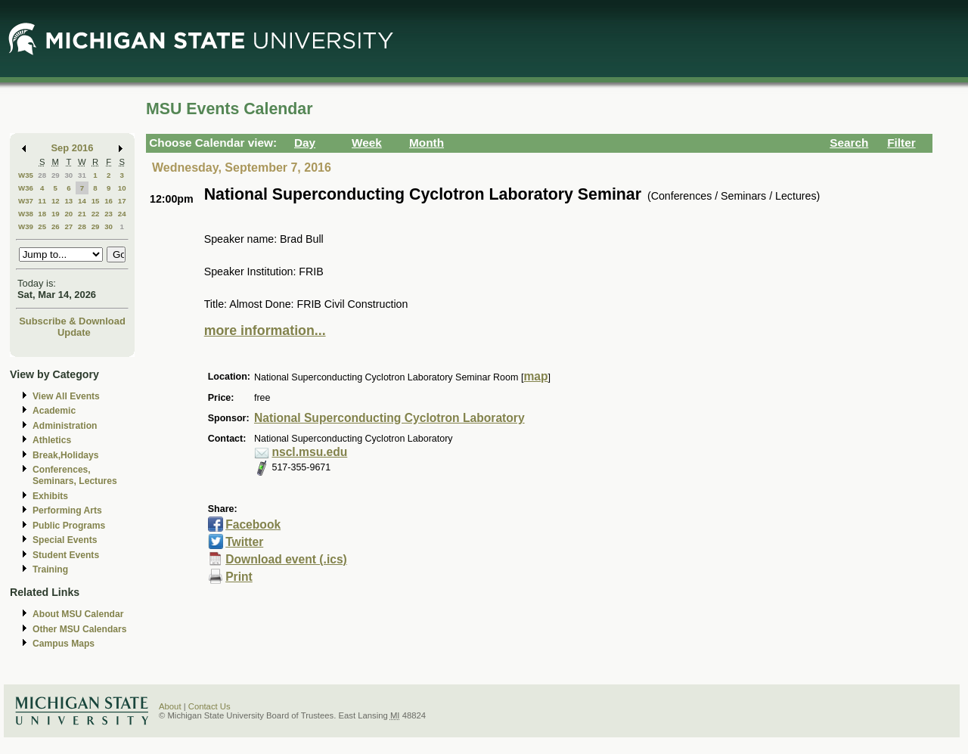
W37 (25, 201)
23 (108, 213)
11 (42, 201)
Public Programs (69, 525)
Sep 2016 (72, 148)
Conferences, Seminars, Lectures (75, 475)
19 (55, 213)
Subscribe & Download (72, 321)
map (535, 376)
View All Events (66, 396)
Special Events (65, 540)
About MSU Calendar (78, 614)
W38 (25, 213)
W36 (25, 188)
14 (82, 201)
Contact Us (209, 706)
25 (42, 226)
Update (74, 332)
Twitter (244, 541)
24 (122, 213)
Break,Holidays (66, 455)
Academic (54, 410)
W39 (25, 226)
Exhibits (50, 496)
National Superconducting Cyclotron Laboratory (389, 417)
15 (96, 201)
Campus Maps (64, 643)
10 (122, 188)
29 (55, 175)
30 (68, 175)
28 (42, 175)
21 (82, 213)
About (170, 706)
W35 (25, 175)
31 (82, 175)
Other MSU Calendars (80, 629)
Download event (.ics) (286, 559)
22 (96, 213)
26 (55, 226)
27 (68, 226)
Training (50, 569)
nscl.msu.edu (309, 451)
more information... (265, 330)
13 (68, 201)
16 (108, 201)
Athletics (52, 440)
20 (68, 213)
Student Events (66, 555)
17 (122, 201)
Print (239, 576)
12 (55, 201)
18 (42, 213)
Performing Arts (67, 510)
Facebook (253, 524)
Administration (65, 425)
